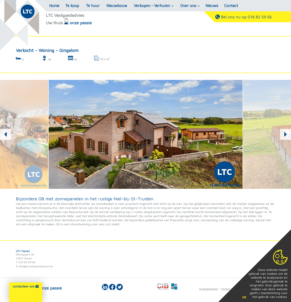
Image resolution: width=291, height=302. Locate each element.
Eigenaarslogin (208, 288)
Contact (231, 5)
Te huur (93, 5)
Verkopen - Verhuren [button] (153, 5)
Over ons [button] (190, 5)
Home (54, 5)
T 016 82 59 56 (25, 262)
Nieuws (212, 5)
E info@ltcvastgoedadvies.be (34, 266)
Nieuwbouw (116, 5)
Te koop (72, 5)
